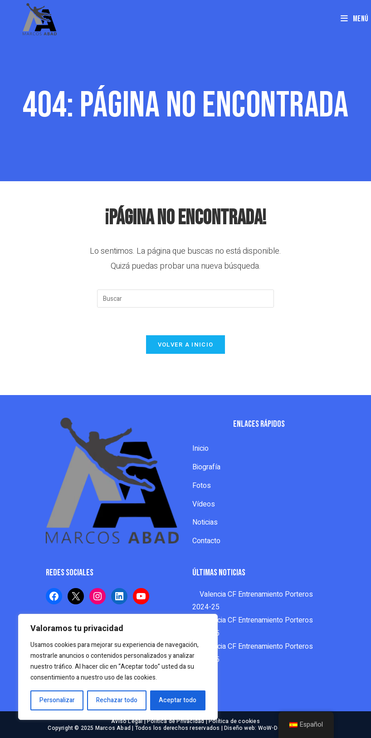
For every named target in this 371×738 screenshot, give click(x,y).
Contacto (206, 540)
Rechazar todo (116, 700)
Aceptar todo (177, 700)
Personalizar (57, 700)
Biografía (206, 467)
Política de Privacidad (175, 721)
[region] (118, 667)
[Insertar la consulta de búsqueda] (185, 298)
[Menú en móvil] (355, 19)
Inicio (200, 448)
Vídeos (203, 504)
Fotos (201, 485)
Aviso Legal (126, 721)
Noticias (205, 522)
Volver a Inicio (186, 344)
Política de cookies (234, 721)
